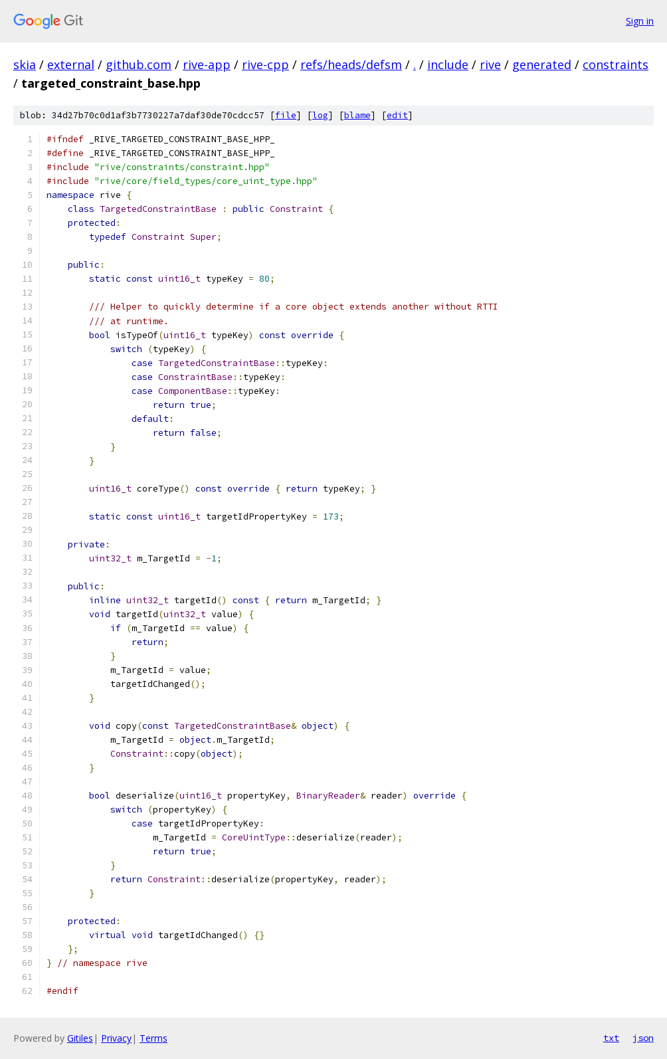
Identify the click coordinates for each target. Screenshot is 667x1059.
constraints (615, 64)
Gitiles (80, 1038)
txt (611, 1038)
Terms (153, 1038)
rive (490, 64)
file (285, 115)
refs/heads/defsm (351, 64)
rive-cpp (265, 64)
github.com (138, 64)
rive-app (207, 64)
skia (24, 64)
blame (357, 115)
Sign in (640, 21)
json (643, 1038)
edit (397, 115)
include (447, 64)
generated (541, 64)
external (70, 64)
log (320, 115)
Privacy (116, 1038)
